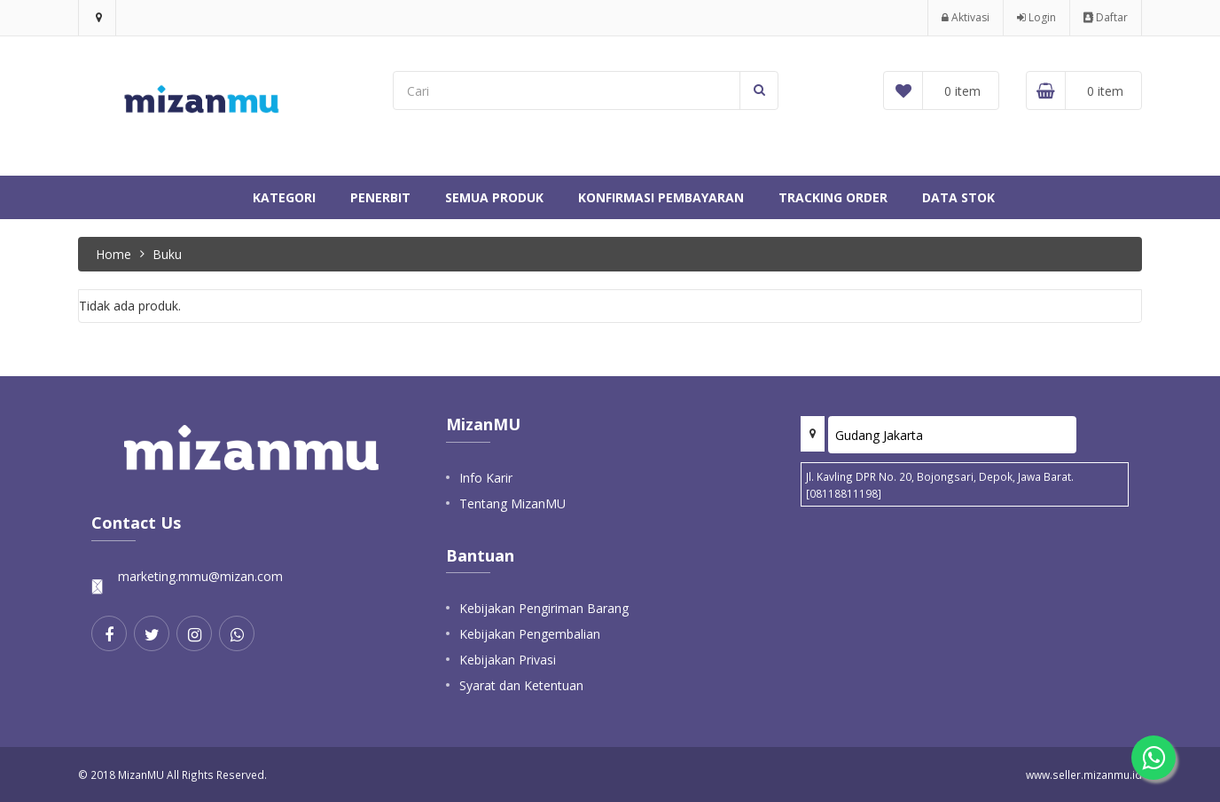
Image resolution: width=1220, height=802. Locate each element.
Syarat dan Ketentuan (521, 685)
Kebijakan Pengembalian (529, 633)
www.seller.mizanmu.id (1084, 774)
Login (1036, 17)
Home (113, 254)
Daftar (1105, 17)
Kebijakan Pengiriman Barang (544, 608)
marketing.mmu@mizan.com (200, 576)
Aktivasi (965, 17)
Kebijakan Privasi (507, 659)
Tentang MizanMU (512, 503)
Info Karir (485, 477)
